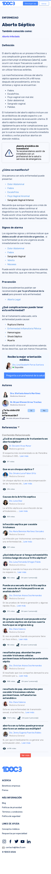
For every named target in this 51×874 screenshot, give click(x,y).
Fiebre (10, 188)
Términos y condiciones (12, 812)
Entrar (44, 4)
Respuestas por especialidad (14, 833)
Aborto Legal (14, 299)
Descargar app (30, 4)
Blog (4, 803)
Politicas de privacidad (12, 807)
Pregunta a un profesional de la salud (25, 375)
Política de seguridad (11, 816)
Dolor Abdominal (15, 184)
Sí (31, 411)
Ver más (25, 755)
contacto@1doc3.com (13, 847)
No (44, 411)
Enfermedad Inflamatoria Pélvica (24, 328)
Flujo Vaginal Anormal (18, 196)
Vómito (11, 260)
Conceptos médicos (11, 829)
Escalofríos (13, 192)
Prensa (5, 790)
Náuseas (11, 264)
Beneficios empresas (11, 786)
